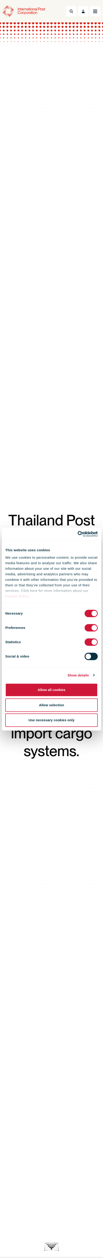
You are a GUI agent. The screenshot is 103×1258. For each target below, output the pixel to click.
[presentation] (51, 1247)
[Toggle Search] (71, 11)
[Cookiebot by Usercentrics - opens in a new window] (77, 534)
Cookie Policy (17, 596)
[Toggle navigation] (95, 11)
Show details (78, 675)
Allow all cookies (52, 690)
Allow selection (51, 705)
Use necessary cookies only (51, 720)
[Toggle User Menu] (83, 11)
